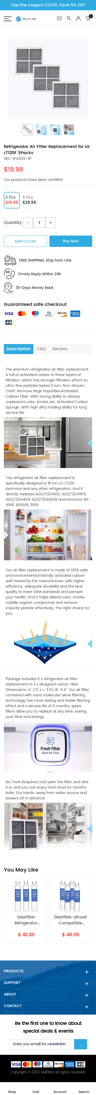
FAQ (41, 349)
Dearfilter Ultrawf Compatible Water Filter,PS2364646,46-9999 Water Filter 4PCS (70, 920)
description (18, 349)
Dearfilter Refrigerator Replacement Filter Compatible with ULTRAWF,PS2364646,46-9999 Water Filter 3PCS (26, 920)
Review (60, 349)
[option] (48, 78)
